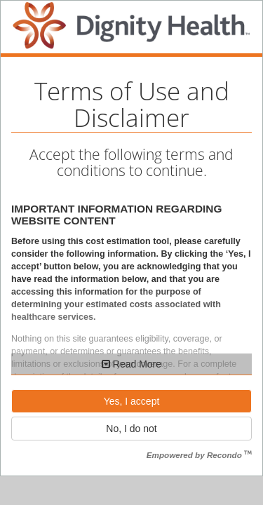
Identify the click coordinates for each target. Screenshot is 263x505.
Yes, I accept (132, 401)
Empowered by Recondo (199, 454)
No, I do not (131, 428)
